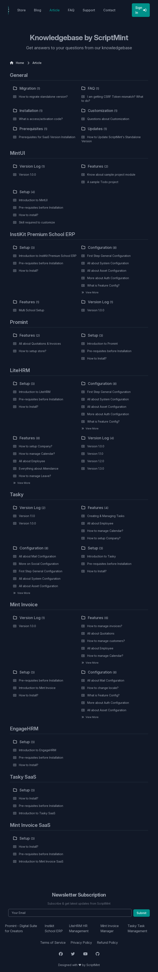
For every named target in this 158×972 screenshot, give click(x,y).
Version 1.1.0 (95, 453)
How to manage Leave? (35, 476)
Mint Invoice (24, 605)
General (19, 75)
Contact (109, 10)
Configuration (99, 247)
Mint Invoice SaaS (30, 825)
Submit (141, 913)
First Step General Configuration (109, 255)
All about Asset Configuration (106, 270)
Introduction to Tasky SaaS (37, 813)
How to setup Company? (35, 446)
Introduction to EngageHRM (37, 750)
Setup (24, 192)
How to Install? (28, 270)
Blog (37, 10)
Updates (94, 129)
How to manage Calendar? (37, 453)
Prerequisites (30, 129)
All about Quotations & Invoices (40, 343)
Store (21, 10)
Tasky (16, 494)
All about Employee (32, 461)
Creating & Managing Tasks (105, 516)
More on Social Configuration (39, 563)
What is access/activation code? (41, 119)
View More (92, 292)
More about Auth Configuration (108, 278)
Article (54, 10)
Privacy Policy (81, 942)
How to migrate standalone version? (43, 96)
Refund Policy (107, 942)
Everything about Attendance (38, 468)
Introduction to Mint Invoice (37, 688)
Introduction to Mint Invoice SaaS (41, 861)
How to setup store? (32, 351)
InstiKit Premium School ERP (42, 234)
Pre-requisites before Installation (41, 207)
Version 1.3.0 (95, 468)
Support (89, 10)
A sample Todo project (102, 182)
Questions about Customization (108, 119)
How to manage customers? (106, 641)
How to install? (28, 215)
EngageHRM (24, 729)
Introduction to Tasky (101, 556)
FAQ (71, 10)
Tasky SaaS (23, 777)
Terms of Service (53, 942)
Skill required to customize (37, 222)
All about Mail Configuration (37, 556)
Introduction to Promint (102, 343)
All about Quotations (100, 633)
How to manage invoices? (104, 626)
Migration (26, 88)
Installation (28, 110)
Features (94, 166)
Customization (99, 110)
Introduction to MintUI (33, 200)
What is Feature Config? (103, 285)
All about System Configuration (108, 263)
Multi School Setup (31, 310)
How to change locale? (102, 688)
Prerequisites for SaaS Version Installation (47, 137)
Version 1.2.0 (95, 461)
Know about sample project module (111, 174)
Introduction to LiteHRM (34, 392)
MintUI (17, 153)
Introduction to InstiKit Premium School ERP (48, 255)
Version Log (29, 166)
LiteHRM (20, 370)
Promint (19, 322)
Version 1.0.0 (27, 174)
